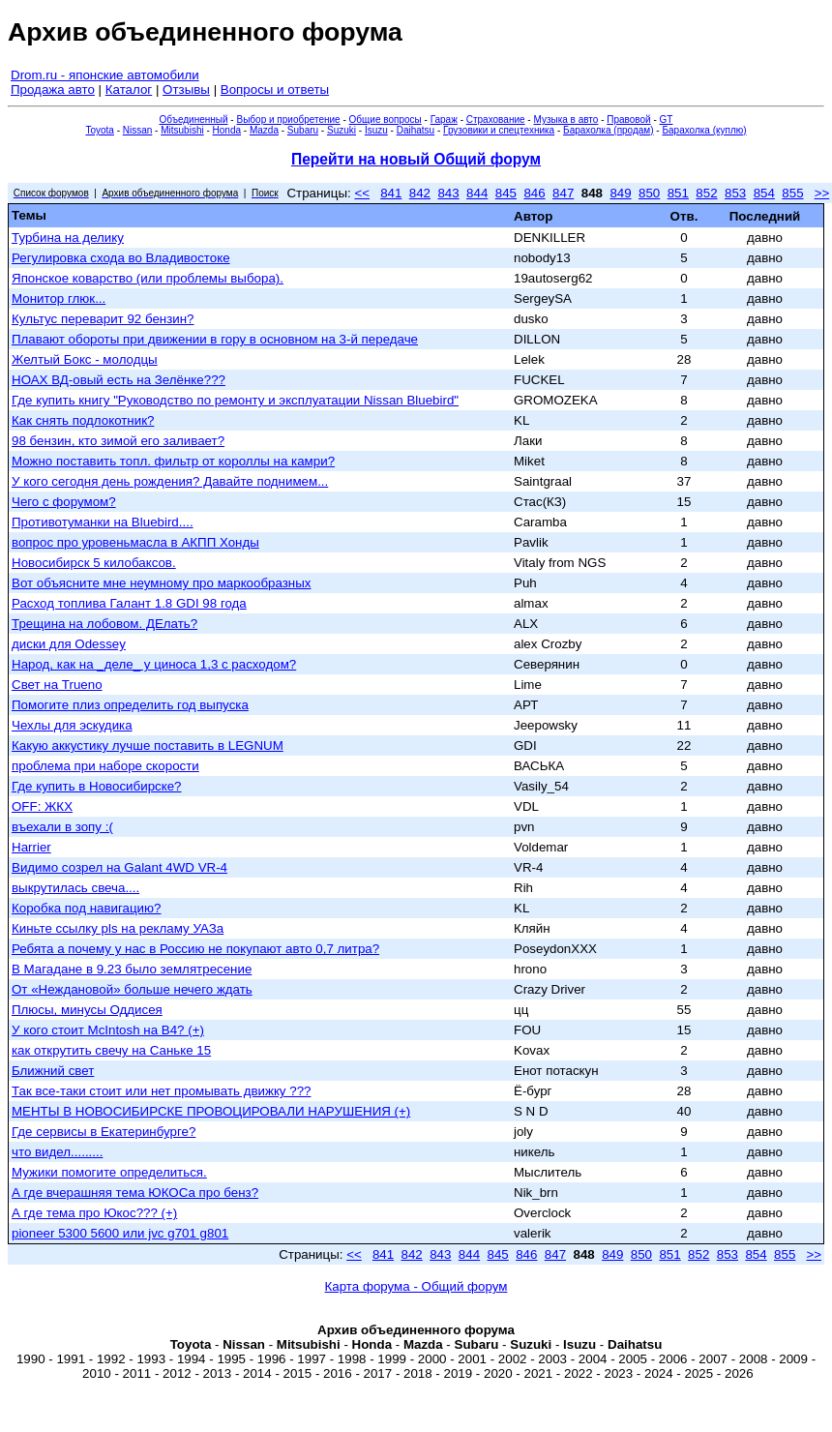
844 (477, 193)
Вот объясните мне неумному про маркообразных (161, 583)
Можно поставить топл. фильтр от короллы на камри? (173, 461)
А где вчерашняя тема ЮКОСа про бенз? (135, 1192)
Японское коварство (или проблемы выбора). (147, 278)
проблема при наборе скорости (105, 766)
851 (678, 193)
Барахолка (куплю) (704, 130)
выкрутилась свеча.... (75, 887)
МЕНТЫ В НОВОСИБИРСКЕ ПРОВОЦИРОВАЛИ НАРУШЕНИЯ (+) (211, 1111)
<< (362, 193)
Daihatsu (415, 130)
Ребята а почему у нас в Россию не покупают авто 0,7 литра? (195, 948)
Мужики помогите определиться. (109, 1172)
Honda (227, 130)
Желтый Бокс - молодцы (85, 359)
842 (420, 193)
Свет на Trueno (57, 684)
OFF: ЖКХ (42, 806)
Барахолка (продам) (608, 130)
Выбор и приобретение (288, 119)
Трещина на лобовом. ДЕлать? (104, 623)
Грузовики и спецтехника (498, 130)
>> (822, 193)
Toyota (99, 130)
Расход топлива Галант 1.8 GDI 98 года (129, 603)
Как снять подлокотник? (83, 420)
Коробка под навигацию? (86, 908)
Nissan (138, 130)
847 (563, 193)
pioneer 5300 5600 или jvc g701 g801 (120, 1233)
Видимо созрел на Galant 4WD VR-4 (119, 867)
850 (649, 193)
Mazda (264, 130)
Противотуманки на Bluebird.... (102, 522)
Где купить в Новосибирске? (97, 786)
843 (448, 193)
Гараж (444, 119)
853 (735, 193)
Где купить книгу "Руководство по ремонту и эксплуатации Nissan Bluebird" (235, 400)
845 (506, 193)
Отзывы (186, 89)
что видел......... (57, 1152)
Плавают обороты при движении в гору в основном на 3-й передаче (215, 339)
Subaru (302, 130)
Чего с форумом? (64, 501)
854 (764, 193)
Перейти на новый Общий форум (416, 159)
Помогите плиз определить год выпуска (130, 705)
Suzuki (341, 130)
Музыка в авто (565, 119)
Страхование (495, 119)
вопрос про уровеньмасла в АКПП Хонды (135, 542)
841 (390, 193)
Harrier (31, 847)
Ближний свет (53, 1070)
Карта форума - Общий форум (416, 1286)
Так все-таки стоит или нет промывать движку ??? (161, 1091)
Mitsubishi (182, 130)
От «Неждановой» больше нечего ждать (132, 989)
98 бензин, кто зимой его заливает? (118, 440)
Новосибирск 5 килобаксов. (94, 562)
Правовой (628, 119)
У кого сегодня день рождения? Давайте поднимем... (170, 481)
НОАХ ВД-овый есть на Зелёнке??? (118, 380)
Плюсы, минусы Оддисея (87, 1009)
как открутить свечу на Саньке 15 (111, 1050)
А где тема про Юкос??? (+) (94, 1213)
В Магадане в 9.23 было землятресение (132, 969)
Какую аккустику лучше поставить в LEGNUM (147, 745)
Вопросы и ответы (275, 89)
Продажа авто (53, 89)
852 (706, 193)
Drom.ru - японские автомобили (105, 75)
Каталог (128, 89)
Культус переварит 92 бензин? (103, 319)
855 (792, 193)
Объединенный (194, 119)
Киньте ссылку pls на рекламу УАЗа (117, 928)
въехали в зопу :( (62, 827)
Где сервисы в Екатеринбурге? (103, 1131)
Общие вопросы (385, 119)
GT (666, 119)
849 (620, 193)
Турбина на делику (68, 237)
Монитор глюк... (58, 298)
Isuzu (376, 130)
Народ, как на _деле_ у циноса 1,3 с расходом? (154, 664)
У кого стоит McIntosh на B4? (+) (108, 1030)
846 (534, 193)
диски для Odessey (69, 644)
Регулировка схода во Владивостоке (121, 258)
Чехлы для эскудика (72, 725)
